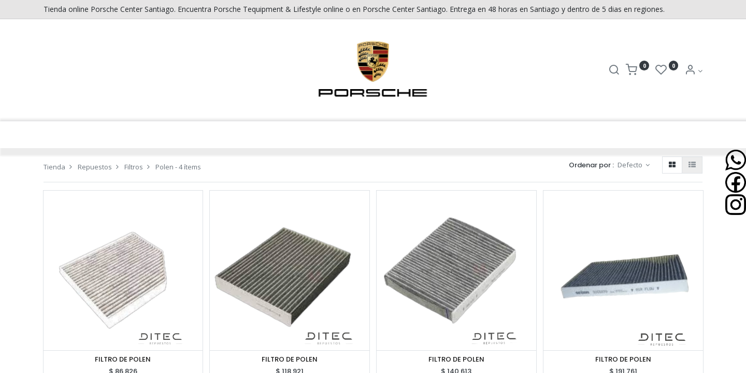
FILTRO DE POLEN (123, 359)
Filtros (133, 166)
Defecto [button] (631, 164)
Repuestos (95, 166)
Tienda (54, 166)
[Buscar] (614, 71)
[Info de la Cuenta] (693, 71)
